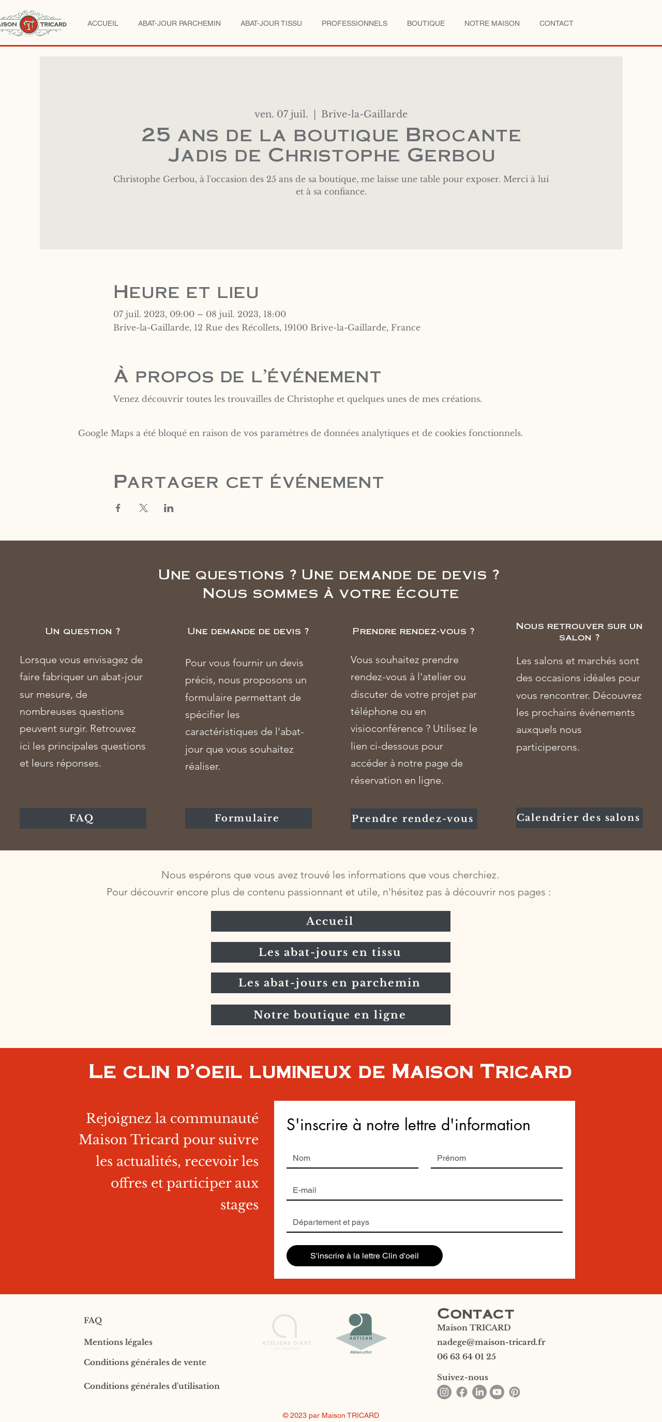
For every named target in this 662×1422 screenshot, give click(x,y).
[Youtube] (497, 1392)
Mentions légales (118, 1342)
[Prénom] (493, 1158)
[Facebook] (462, 1392)
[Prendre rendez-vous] (414, 819)
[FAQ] (83, 818)
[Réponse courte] (421, 1222)
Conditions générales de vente (145, 1362)
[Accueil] (330, 921)
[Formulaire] (248, 818)
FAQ (93, 1320)
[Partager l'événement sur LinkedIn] (169, 508)
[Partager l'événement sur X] (143, 508)
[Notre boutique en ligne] (330, 1015)
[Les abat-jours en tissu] (330, 952)
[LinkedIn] (479, 1392)
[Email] (421, 1190)
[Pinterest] (514, 1392)
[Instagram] (444, 1392)
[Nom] (349, 1158)
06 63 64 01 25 (466, 1356)
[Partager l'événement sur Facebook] (118, 508)
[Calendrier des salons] (579, 817)
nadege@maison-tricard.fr (491, 1342)
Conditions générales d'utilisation (152, 1386)
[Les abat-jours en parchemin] (330, 982)
